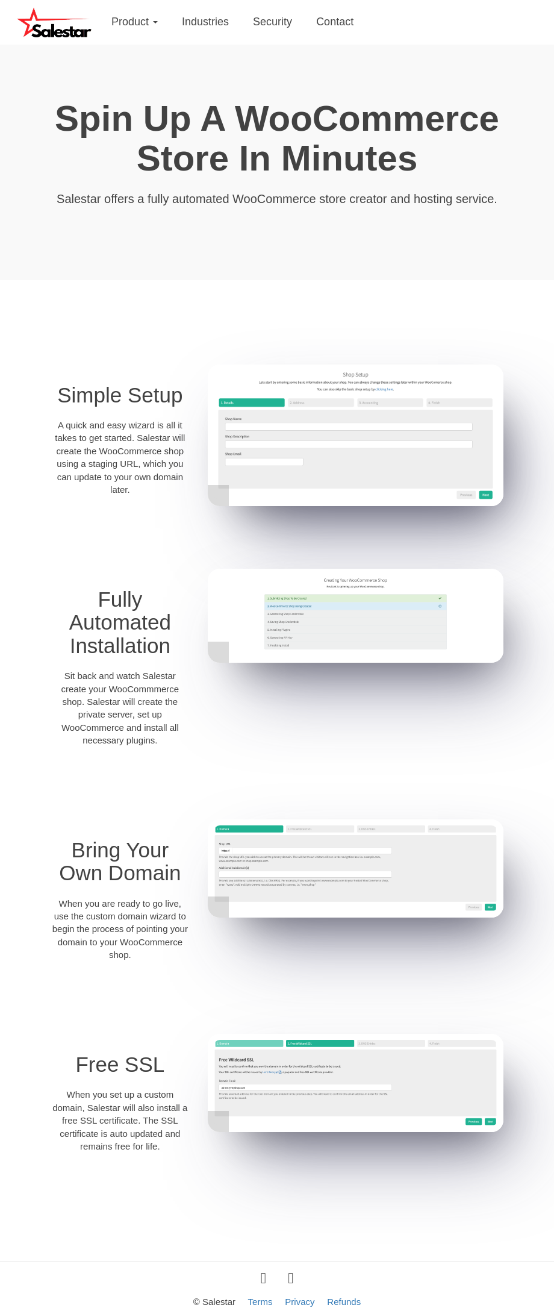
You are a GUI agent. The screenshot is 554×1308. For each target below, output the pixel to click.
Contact (334, 22)
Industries (205, 22)
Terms (260, 1302)
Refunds (344, 1302)
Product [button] (134, 22)
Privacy (299, 1302)
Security (272, 22)
